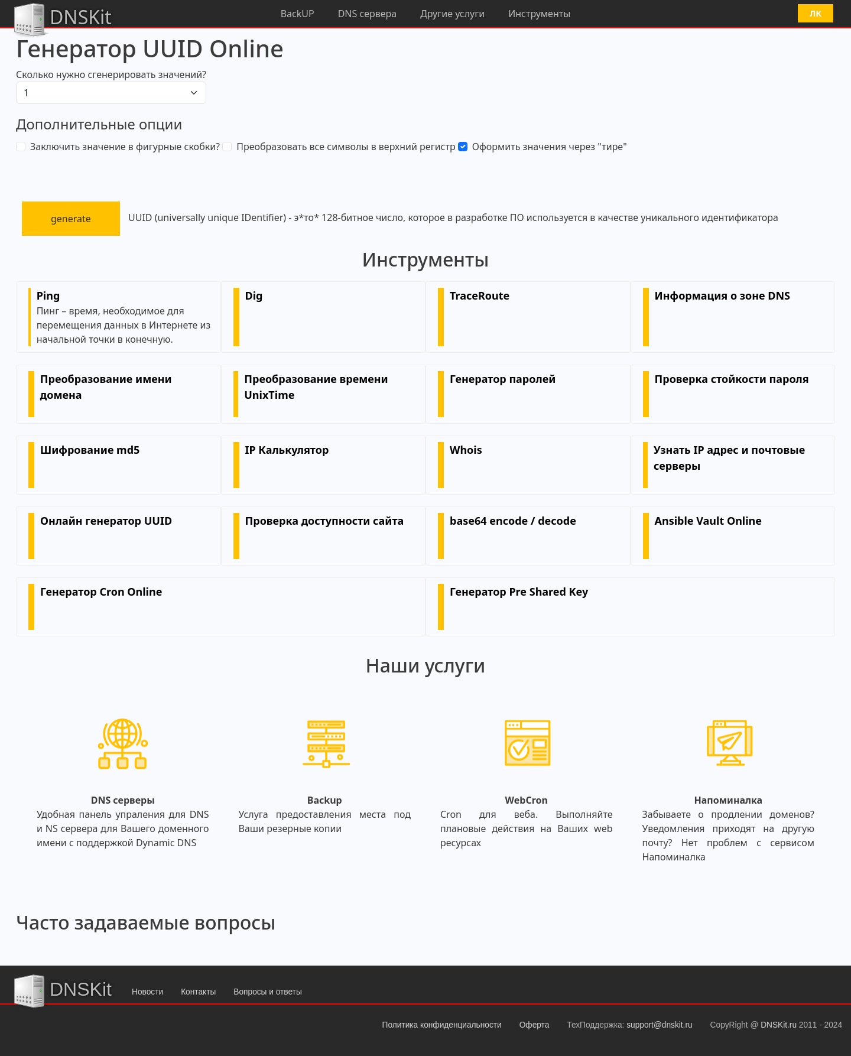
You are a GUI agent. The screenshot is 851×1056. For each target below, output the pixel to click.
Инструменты (539, 13)
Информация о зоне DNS (722, 295)
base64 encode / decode (513, 521)
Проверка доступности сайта (324, 521)
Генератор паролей (503, 379)
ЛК (815, 13)
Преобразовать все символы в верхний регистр (345, 146)
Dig (254, 295)
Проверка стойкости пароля (732, 379)
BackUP (297, 13)
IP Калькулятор (287, 450)
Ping (48, 295)
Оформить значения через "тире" (549, 146)
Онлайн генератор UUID (106, 521)
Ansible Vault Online (708, 521)
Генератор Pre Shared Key (519, 591)
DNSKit (62, 19)
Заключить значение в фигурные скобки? (125, 146)
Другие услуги (452, 13)
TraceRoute (479, 295)
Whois (466, 450)
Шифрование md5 (89, 450)
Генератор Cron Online (101, 591)
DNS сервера (367, 13)
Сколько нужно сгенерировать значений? (111, 74)
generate (71, 218)
